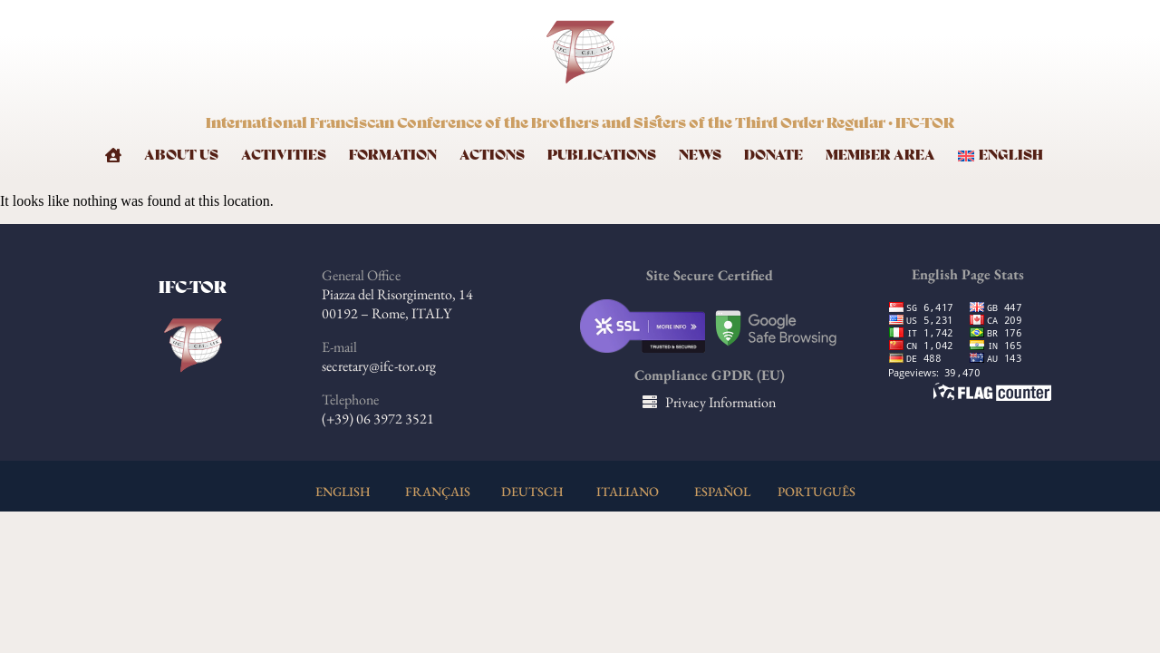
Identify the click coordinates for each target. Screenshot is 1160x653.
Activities (283, 155)
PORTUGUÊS (817, 491)
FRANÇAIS (437, 491)
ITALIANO (627, 491)
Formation (393, 155)
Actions (492, 155)
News (700, 155)
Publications (601, 155)
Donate (773, 155)
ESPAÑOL (722, 491)
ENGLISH (343, 491)
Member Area (880, 155)
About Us (181, 155)
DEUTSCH (532, 491)
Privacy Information (720, 402)
